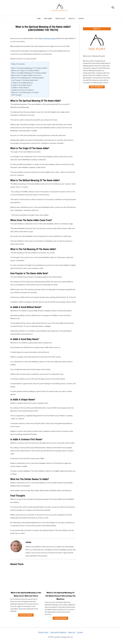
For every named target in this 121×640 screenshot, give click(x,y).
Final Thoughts (16, 95)
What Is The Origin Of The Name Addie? (25, 70)
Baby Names (48, 18)
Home (39, 18)
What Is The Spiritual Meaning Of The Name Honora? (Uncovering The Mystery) (60, 596)
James (28, 542)
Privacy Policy (60, 18)
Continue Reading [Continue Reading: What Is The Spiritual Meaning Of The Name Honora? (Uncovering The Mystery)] (60, 618)
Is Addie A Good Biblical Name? (22, 83)
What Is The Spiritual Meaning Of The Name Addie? (29, 68)
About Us (72, 18)
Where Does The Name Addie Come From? (26, 75)
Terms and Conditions (58, 632)
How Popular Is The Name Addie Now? (24, 80)
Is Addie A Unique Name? (20, 87)
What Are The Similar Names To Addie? (25, 92)
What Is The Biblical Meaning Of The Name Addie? (29, 73)
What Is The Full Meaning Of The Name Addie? (27, 78)
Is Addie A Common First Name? (22, 90)
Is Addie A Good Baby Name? (21, 85)
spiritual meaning (49, 38)
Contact (81, 18)
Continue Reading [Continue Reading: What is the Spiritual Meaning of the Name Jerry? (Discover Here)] (26, 615)
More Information (97, 87)
